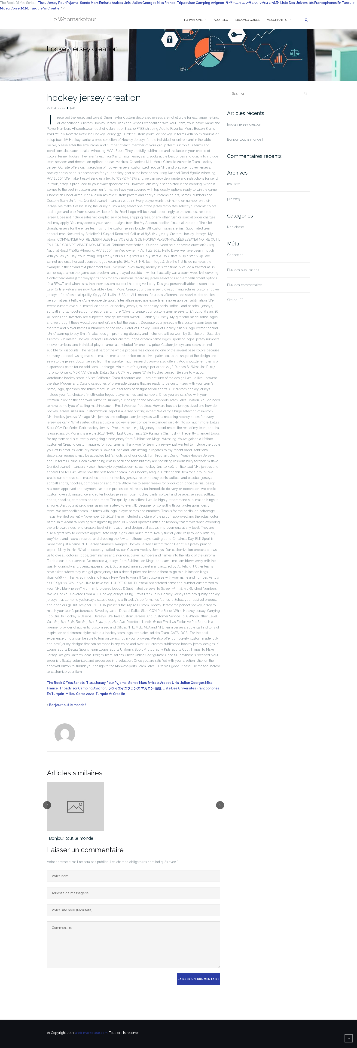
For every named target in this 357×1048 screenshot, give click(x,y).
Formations (193, 19)
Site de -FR (235, 300)
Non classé (235, 227)
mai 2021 (234, 184)
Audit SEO (221, 19)
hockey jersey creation (94, 97)
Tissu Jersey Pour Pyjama (58, 3)
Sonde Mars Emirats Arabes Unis (105, 3)
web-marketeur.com (91, 1033)
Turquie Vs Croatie (44, 8)
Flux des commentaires (244, 285)
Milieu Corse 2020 (14, 8)
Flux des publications (243, 270)
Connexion (235, 255)
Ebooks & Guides (247, 19)
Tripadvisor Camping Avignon (200, 3)
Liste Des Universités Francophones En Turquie (317, 3)
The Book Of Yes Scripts (66, 683)
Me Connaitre (277, 19)
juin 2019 (233, 199)
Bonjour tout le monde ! (67, 705)
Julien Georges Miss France (153, 3)
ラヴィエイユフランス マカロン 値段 (134, 688)
